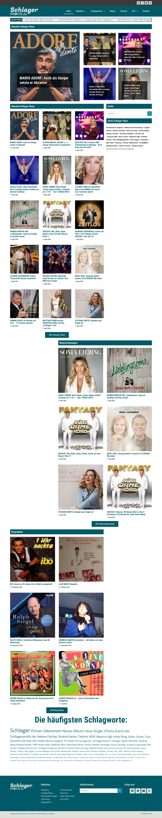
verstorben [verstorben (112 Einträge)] (130, 757)
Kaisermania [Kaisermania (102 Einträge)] (68, 760)
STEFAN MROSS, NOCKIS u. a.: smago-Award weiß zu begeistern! (91, 20)
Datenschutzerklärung (38, 813)
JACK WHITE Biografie (68, 584)
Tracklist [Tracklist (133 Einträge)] (22, 757)
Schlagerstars (98, 11)
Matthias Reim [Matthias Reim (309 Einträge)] (58, 744)
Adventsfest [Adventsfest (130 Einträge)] (30, 757)
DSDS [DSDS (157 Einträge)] (120, 751)
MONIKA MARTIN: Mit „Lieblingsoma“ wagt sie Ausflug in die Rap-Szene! (23, 233)
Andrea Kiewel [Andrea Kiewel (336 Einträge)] (24, 744)
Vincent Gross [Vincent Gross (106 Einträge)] (31, 760)
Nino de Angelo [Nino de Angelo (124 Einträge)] (72, 757)
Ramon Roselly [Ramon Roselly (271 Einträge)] (118, 744)
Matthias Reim (112, 146)
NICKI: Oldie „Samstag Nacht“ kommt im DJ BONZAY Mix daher (88, 277)
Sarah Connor (124, 146)
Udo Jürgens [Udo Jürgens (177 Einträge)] (29, 751)
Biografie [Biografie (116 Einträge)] (111, 757)
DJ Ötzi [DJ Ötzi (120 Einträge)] (91, 757)
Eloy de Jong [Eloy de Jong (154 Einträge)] (55, 754)
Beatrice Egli (135, 137)
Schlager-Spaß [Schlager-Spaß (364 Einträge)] (119, 741)
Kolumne (64, 793)
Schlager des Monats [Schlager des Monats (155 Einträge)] (40, 754)
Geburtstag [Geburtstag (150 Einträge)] (66, 754)
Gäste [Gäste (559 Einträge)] (131, 736)
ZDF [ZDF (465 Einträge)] (34, 741)
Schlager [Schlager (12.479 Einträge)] (20, 730)
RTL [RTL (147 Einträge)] (106, 754)
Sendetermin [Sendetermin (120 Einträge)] (83, 757)
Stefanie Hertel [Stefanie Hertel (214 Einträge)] (96, 748)
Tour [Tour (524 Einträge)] (148, 736)
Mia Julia (109, 143)
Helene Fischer (112, 134)
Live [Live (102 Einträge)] (61, 760)
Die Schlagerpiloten (121, 140)
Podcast (123, 11)
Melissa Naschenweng (134, 127)
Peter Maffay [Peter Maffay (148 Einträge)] (99, 754)
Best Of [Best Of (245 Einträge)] (29, 748)
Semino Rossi (137, 146)
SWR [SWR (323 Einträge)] (35, 744)
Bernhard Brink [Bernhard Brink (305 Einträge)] (75, 744)
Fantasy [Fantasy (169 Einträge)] (110, 751)
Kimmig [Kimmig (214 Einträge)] (84, 748)
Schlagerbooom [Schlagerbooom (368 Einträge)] (101, 741)
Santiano (144, 140)
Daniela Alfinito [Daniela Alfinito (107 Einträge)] (140, 757)
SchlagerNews (47, 793)
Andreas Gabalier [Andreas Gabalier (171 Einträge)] (98, 751)
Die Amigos (134, 140)
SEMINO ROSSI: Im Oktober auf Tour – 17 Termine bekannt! (23, 321)
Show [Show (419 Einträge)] (71, 741)
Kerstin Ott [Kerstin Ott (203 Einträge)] (121, 748)
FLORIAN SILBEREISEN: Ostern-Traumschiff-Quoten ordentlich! (23, 277)
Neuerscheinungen (49, 796)
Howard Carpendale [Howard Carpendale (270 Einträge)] (136, 744)
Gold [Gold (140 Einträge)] (119, 754)
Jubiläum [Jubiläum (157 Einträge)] (14, 754)
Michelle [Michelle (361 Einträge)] (133, 741)
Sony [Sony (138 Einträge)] (135, 754)
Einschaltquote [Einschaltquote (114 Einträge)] (120, 757)
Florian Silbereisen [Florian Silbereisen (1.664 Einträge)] (46, 730)
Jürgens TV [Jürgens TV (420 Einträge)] (60, 741)
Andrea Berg (144, 131)
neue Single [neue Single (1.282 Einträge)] (94, 731)
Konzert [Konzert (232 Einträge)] (62, 748)
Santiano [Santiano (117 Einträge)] (98, 757)
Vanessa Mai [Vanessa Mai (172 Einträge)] (84, 751)
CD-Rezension (66, 790)
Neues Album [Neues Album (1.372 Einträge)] (73, 731)
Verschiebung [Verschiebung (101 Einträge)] (77, 760)
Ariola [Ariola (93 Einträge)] (118, 760)
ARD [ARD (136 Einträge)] (139, 754)
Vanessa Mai (112, 137)
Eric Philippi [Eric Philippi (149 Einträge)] (77, 754)
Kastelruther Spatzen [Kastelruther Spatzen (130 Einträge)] (44, 757)
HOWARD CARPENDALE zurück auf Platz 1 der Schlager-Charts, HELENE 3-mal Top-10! (89, 233)
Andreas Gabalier (127, 134)
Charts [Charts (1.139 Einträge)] (109, 731)
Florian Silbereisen (130, 143)
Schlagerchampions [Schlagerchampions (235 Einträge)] (47, 748)
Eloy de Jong (132, 131)
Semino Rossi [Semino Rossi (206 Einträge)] (110, 748)
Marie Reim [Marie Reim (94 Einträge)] (112, 760)
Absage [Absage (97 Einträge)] (104, 760)
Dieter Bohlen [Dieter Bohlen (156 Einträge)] (24, 754)
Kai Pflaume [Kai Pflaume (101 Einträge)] (87, 760)
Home (68, 11)
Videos (112, 11)
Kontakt (146, 11)
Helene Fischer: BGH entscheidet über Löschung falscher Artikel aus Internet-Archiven (24, 189)
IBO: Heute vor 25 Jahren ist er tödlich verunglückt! (31, 584)
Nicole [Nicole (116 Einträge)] (104, 757)
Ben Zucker (123, 137)
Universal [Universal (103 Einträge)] (40, 760)
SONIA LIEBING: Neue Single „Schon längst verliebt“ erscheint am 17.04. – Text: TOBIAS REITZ (132, 90)
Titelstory (45, 790)
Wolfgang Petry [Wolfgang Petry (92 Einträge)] (127, 760)
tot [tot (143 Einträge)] (110, 754)
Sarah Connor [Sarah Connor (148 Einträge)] (88, 754)
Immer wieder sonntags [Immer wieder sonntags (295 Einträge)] (97, 744)
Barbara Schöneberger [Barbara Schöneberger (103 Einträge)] (52, 760)
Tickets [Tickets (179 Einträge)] (20, 751)
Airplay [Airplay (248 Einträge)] (21, 748)
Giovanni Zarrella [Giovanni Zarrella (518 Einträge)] (20, 741)
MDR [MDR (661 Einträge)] (92, 737)
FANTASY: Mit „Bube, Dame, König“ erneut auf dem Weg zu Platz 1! (55, 233)
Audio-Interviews (67, 796)
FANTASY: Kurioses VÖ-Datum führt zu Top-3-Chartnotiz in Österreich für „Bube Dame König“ (126, 513)
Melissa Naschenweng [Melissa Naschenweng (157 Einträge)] (133, 751)
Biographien (46, 802)
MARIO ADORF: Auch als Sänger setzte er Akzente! (38, 20)
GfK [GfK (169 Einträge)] (115, 751)
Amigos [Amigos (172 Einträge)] (75, 751)
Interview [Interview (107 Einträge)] (13, 760)
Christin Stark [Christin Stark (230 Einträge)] (73, 748)
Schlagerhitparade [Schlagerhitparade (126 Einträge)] (59, 757)
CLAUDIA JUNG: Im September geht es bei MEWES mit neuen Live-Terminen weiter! (87, 189)
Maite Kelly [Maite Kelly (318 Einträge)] (44, 744)
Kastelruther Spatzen (114, 127)
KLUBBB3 (143, 143)
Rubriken (81, 11)
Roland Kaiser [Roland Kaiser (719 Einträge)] (67, 737)
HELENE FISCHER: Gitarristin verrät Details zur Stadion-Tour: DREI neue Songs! (55, 278)
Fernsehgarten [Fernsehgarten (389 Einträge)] (83, 741)
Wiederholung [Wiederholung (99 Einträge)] (96, 760)
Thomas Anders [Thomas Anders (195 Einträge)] (134, 748)
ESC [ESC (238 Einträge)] (35, 748)
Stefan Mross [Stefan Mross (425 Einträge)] (45, 741)
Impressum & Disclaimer (19, 813)
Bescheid (130, 149)
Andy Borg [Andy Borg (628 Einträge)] (120, 736)
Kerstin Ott (139, 134)
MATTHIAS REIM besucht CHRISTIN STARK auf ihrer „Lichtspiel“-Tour (53, 323)
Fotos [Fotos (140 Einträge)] (114, 754)
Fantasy (118, 143)
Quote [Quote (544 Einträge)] (140, 736)
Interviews (45, 799)
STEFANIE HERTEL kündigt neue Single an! (76, 512)
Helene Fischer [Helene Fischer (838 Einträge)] (47, 736)
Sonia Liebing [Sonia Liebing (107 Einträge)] (21, 760)
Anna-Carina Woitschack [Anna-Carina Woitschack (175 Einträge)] (60, 751)
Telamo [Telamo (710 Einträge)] (83, 737)
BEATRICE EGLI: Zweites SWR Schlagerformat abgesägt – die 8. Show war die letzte (89, 144)
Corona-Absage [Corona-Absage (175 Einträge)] (42, 751)
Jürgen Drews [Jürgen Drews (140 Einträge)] (127, 754)
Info (135, 11)
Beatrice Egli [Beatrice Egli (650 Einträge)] (104, 737)
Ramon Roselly (119, 131)
